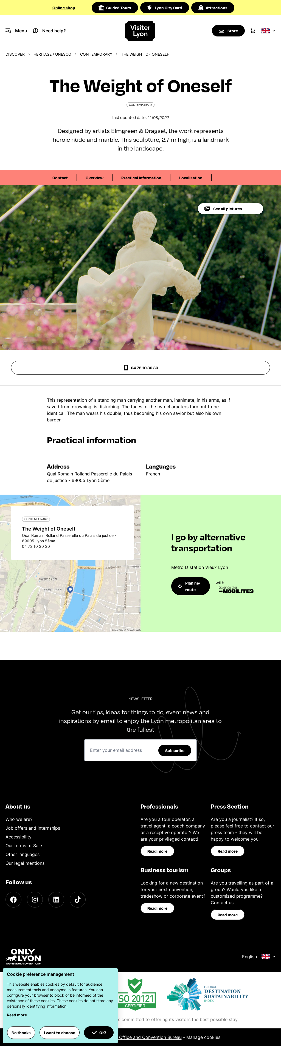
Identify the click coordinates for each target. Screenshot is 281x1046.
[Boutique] (228, 30)
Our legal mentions (24, 863)
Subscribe (174, 750)
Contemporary (96, 54)
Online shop (63, 7)
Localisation (191, 177)
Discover (15, 54)
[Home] (140, 31)
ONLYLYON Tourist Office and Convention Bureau (130, 1037)
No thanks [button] (21, 1032)
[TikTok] (78, 900)
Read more (157, 851)
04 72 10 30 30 (140, 367)
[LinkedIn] (56, 900)
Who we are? (18, 819)
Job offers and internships (32, 828)
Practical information (141, 177)
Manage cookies (203, 1037)
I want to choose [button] (59, 1032)
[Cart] (253, 30)
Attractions (212, 7)
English (259, 956)
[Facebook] (13, 900)
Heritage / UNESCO (52, 54)
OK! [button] (99, 1032)
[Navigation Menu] (16, 30)
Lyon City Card (164, 7)
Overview (94, 177)
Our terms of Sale (23, 845)
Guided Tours (115, 7)
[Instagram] (35, 900)
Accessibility (18, 837)
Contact (60, 177)
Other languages (22, 854)
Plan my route (189, 586)
